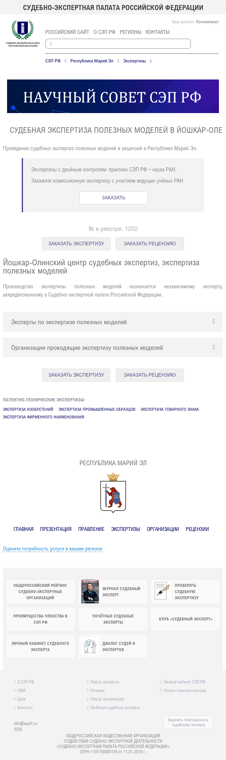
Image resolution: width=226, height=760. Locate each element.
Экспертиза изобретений (28, 409)
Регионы (130, 32)
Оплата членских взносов (185, 690)
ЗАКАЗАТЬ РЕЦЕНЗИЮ (150, 243)
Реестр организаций (107, 698)
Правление (91, 529)
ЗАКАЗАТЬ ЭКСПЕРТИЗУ (76, 243)
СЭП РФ (53, 61)
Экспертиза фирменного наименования (43, 416)
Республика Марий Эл (91, 61)
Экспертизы (134, 61)
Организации (163, 529)
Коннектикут (207, 21)
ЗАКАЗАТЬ (113, 197)
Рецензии (197, 529)
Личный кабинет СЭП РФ (184, 681)
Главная (24, 529)
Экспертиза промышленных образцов (97, 409)
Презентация (55, 529)
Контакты (158, 32)
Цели (21, 698)
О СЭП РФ (104, 32)
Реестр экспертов (105, 681)
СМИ (21, 690)
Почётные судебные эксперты (115, 707)
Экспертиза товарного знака (170, 409)
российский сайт (67, 32)
